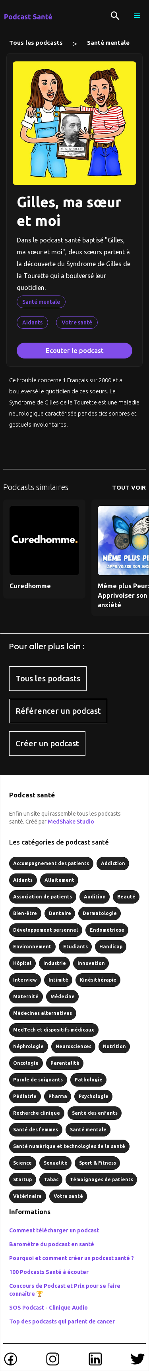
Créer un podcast (47, 743)
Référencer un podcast (58, 710)
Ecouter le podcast (75, 350)
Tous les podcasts (36, 42)
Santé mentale (108, 42)
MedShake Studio (71, 821)
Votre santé (77, 322)
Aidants (32, 322)
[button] (137, 16)
